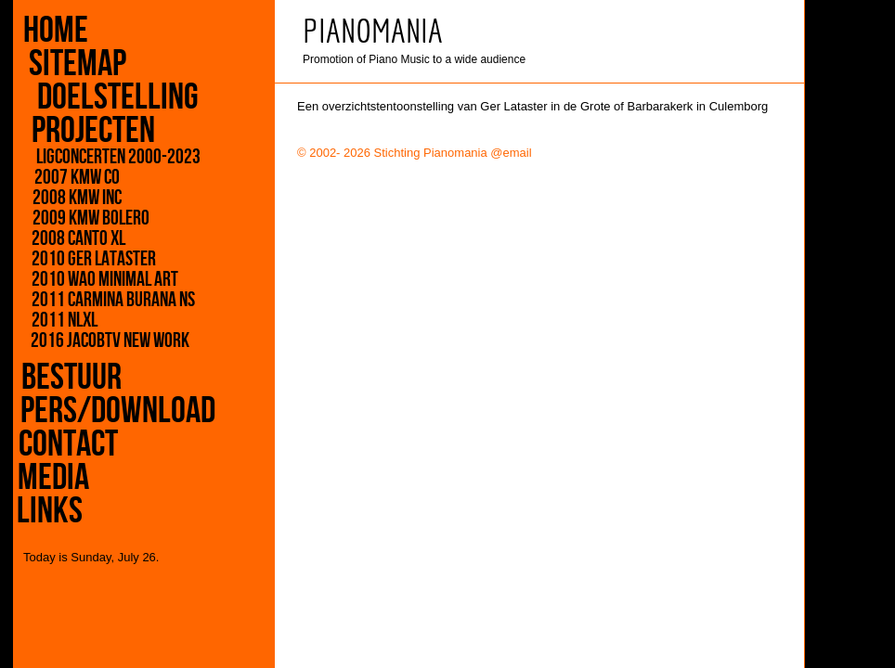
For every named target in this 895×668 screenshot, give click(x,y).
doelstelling (115, 97)
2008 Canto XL (71, 239)
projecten (89, 131)
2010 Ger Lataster (79, 260)
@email (510, 153)
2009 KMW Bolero (86, 219)
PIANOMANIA (373, 31)
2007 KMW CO (71, 178)
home (55, 30)
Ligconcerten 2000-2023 (112, 158)
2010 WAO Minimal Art (80, 280)
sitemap (83, 64)
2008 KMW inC (72, 198)
